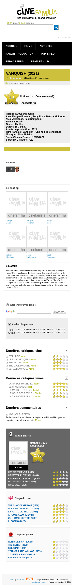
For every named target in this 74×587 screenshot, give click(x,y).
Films (28, 46)
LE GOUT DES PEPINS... (21, 393)
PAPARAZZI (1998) (17, 485)
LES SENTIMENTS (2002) (21, 472)
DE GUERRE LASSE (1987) (22, 481)
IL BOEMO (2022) (17, 521)
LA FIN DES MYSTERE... (21, 383)
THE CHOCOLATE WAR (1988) (23, 505)
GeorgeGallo (9, 221)
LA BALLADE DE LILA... (20, 396)
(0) (45, 96)
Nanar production (20, 53)
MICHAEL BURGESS (19, 414)
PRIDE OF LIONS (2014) (20, 557)
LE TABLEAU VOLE (18, 369)
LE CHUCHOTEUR (18, 387)
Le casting (12, 188)
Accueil (11, 46)
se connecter (64, 37)
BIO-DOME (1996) (17, 548)
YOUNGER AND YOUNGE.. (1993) (25, 551)
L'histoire (11, 265)
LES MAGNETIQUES (19, 359)
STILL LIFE (14, 356)
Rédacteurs (15, 61)
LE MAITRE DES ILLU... (20, 390)
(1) (26, 96)
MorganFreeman (30, 221)
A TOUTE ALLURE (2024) (21, 515)
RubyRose (49, 221)
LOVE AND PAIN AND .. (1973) (23, 508)
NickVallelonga (31, 256)
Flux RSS (25, 579)
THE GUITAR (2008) (18, 545)
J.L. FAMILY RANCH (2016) (22, 554)
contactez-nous (38, 582)
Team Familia (40, 61)
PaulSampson (51, 256)
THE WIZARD (15, 362)
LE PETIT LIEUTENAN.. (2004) (23, 475)
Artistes (46, 46)
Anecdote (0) (29, 103)
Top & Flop (49, 53)
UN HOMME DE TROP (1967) (22, 518)
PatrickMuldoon (10, 256)
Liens (11, 579)
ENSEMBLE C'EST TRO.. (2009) (24, 478)
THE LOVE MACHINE (19, 366)
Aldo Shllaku (25, 134)
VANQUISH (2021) (22, 73)
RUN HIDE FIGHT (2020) (20, 542)
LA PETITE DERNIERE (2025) (23, 511)
